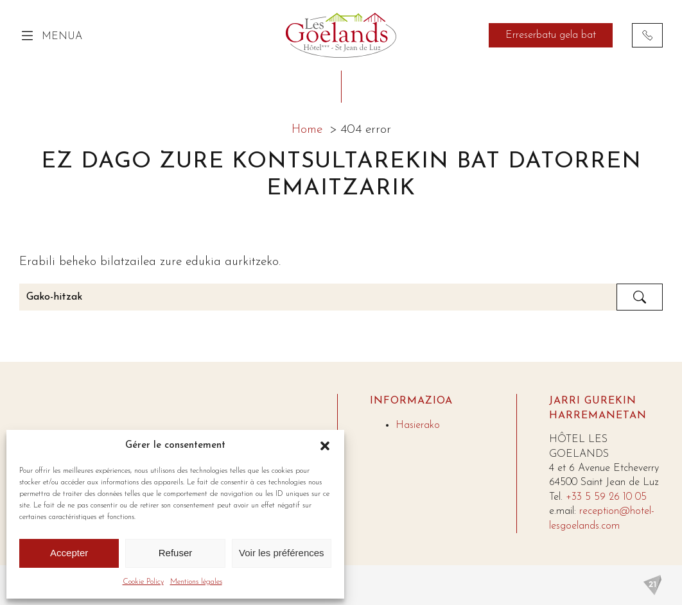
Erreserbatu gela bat (550, 35)
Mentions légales (196, 582)
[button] (325, 445)
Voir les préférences (281, 552)
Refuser (176, 552)
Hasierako (418, 425)
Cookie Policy (143, 582)
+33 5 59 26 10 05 (606, 497)
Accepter (69, 552)
